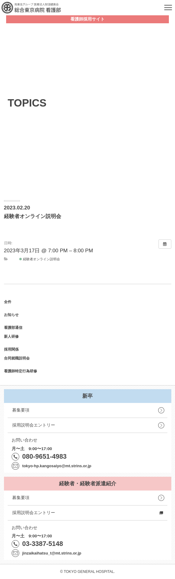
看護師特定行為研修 (20, 371)
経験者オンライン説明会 (39, 259)
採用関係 (11, 349)
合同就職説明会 (17, 358)
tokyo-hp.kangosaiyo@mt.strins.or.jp (56, 466)
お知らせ (11, 315)
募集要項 (20, 410)
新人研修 (11, 336)
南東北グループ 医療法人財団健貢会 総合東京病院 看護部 (31, 7)
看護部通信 (13, 327)
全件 (7, 302)
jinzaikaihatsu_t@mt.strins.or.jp (51, 553)
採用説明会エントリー (33, 425)
